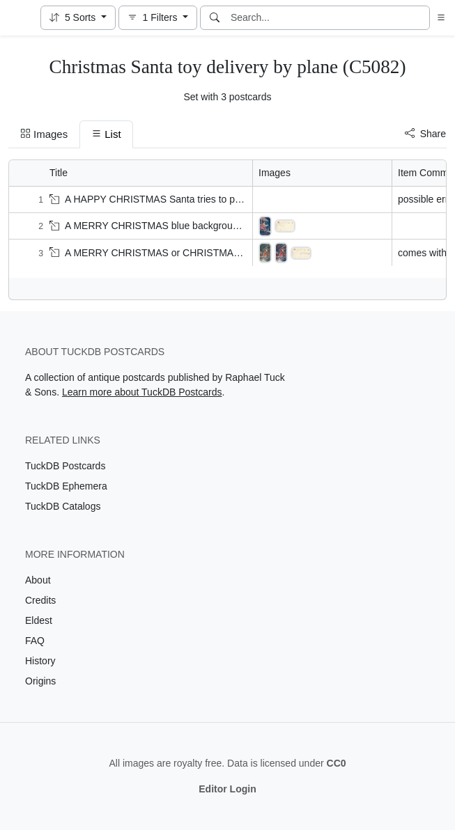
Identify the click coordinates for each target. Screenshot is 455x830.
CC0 (336, 763)
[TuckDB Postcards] (18, 18)
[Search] (215, 17)
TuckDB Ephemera (66, 486)
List (106, 134)
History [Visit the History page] (40, 660)
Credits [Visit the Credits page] (40, 600)
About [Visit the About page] (38, 580)
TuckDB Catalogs (62, 506)
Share (425, 133)
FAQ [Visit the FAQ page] (35, 640)
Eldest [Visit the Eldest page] (38, 620)
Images (44, 134)
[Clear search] (420, 17)
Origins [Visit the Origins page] (40, 681)
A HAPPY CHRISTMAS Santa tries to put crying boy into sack (190, 199)
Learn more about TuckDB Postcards (142, 392)
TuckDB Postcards (65, 465)
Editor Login (227, 788)
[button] (78, 18)
